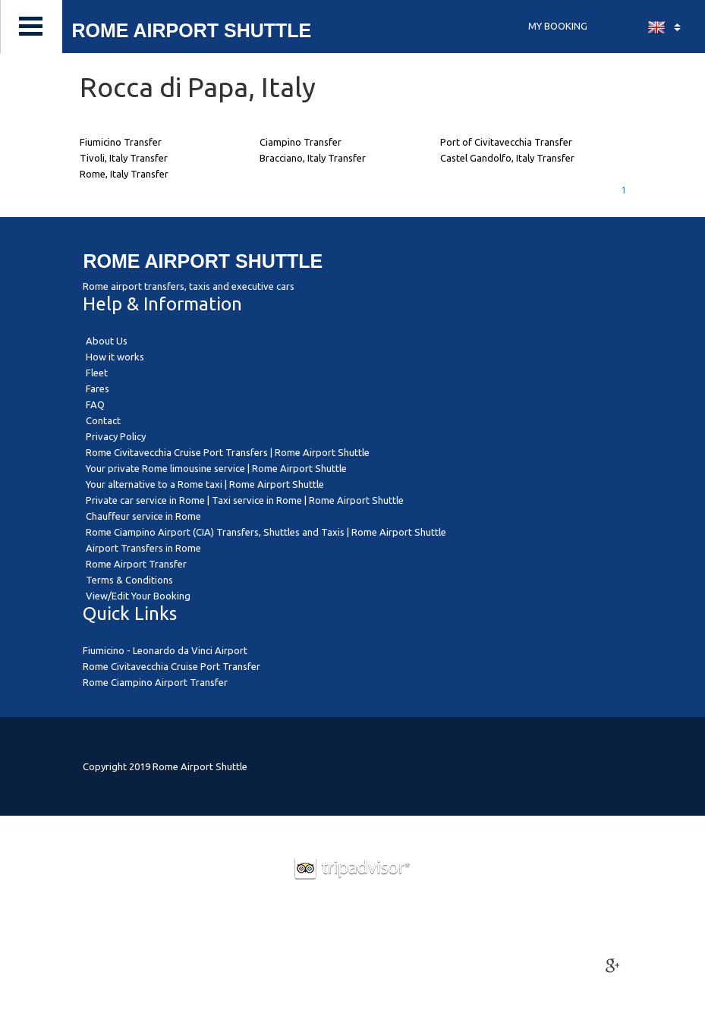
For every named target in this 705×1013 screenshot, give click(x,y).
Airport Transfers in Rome (143, 548)
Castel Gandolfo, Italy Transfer (507, 158)
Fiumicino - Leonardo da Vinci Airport (165, 650)
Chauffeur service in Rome (143, 516)
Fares (97, 388)
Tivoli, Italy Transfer (124, 158)
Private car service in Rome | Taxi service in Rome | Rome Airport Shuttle (245, 500)
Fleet (97, 372)
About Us (106, 340)
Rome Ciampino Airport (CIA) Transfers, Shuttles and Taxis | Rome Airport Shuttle (266, 532)
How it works (115, 356)
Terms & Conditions (129, 579)
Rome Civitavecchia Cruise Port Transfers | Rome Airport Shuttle (228, 452)
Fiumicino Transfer (121, 142)
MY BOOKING (557, 25)
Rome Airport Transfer (136, 563)
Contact (103, 420)
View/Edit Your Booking (138, 595)
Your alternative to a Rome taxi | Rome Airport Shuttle (205, 484)
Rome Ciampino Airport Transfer (155, 682)
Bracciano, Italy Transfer (313, 158)
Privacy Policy (116, 436)
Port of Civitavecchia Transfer (506, 142)
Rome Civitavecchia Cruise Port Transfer (171, 666)
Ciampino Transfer (300, 142)
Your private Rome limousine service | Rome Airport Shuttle (216, 468)
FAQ (95, 404)
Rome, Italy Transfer (124, 173)
